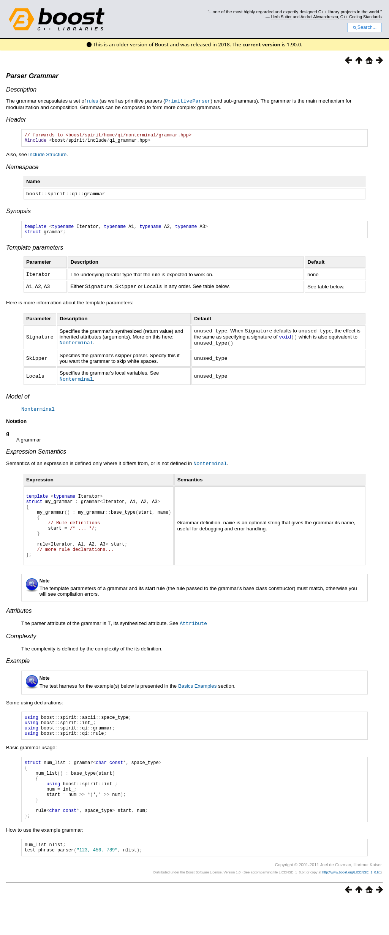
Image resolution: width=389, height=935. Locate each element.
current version (261, 44)
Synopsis (18, 212)
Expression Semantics (36, 453)
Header (16, 119)
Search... (364, 27)
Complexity (21, 651)
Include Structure (47, 156)
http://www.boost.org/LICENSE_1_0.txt (351, 906)
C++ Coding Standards (361, 16)
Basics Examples (197, 701)
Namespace (22, 169)
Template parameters (34, 251)
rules (92, 101)
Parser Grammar (32, 76)
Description (21, 89)
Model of (17, 398)
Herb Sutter (281, 16)
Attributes (19, 626)
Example (18, 675)
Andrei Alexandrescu (319, 16)
